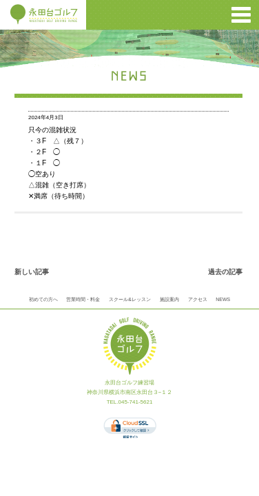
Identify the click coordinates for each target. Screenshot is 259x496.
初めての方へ (43, 299)
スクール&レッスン (130, 299)
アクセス (197, 299)
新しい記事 (31, 272)
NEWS (223, 299)
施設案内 (169, 299)
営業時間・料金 (83, 299)
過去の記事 (225, 272)
